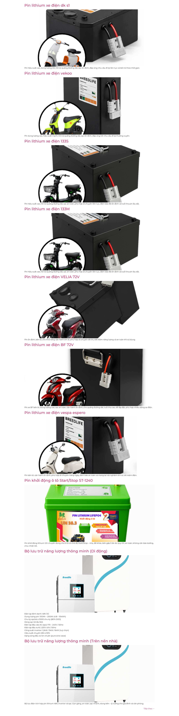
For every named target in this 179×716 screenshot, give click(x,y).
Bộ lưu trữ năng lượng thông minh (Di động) (65, 551)
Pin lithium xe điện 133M (47, 209)
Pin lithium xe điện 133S (46, 141)
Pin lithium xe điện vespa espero (54, 412)
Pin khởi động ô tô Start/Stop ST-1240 (58, 480)
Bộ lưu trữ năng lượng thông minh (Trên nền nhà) (70, 641)
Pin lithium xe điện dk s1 (47, 5)
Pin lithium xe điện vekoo (48, 73)
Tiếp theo (149, 709)
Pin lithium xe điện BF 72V (49, 344)
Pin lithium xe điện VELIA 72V (52, 277)
